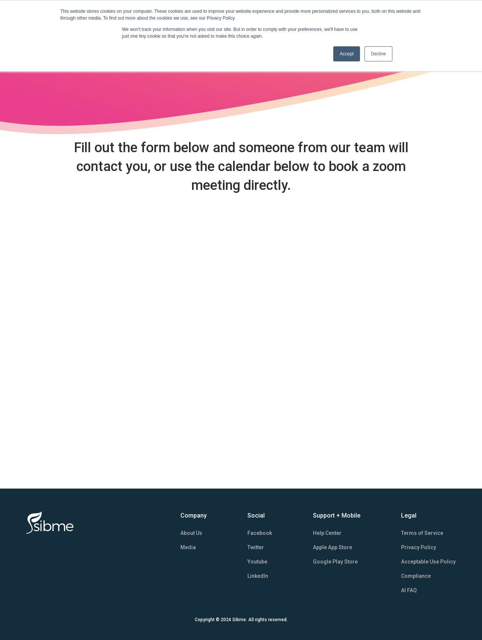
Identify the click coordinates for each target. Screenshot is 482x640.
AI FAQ (409, 590)
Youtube (257, 562)
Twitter (255, 547)
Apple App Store (332, 547)
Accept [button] (347, 54)
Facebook (259, 533)
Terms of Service (422, 533)
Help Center (327, 533)
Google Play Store (335, 562)
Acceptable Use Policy (428, 562)
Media (188, 547)
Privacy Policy (418, 547)
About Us (191, 533)
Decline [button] (378, 54)
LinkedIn (257, 576)
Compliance (416, 576)
